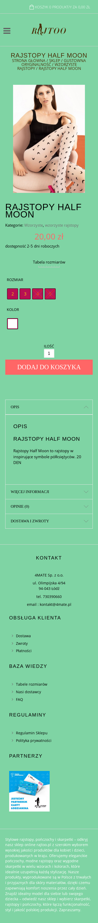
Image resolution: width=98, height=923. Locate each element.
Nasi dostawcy (28, 691)
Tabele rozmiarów (31, 684)
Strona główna (28, 60)
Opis (15, 407)
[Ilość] (49, 353)
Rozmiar (15, 279)
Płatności (24, 650)
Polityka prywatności (33, 740)
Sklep (54, 60)
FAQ (19, 699)
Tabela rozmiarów (49, 262)
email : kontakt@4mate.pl (49, 604)
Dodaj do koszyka (49, 367)
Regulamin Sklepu (32, 732)
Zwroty (22, 643)
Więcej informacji (30, 492)
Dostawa (23, 635)
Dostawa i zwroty (30, 521)
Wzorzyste (33, 225)
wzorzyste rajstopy (62, 225)
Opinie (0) (20, 506)
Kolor (13, 309)
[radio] (12, 294)
